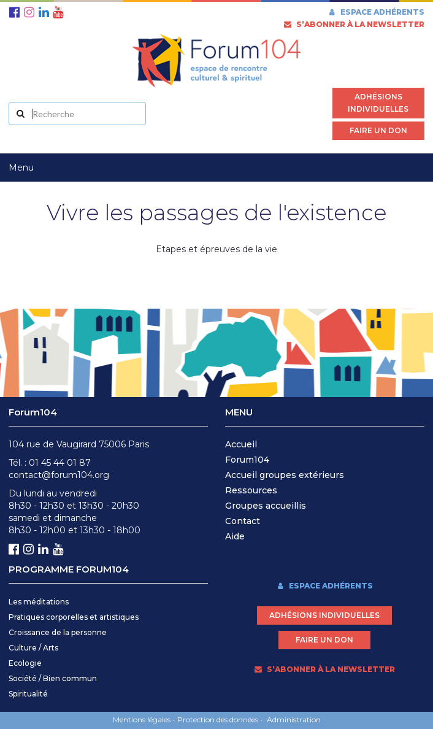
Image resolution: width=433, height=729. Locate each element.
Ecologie (25, 663)
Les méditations (39, 601)
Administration (294, 719)
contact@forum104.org (59, 474)
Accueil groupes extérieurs (284, 474)
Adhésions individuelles (378, 103)
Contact (242, 520)
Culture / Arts (33, 647)
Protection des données (217, 719)
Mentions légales (142, 719)
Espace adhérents (376, 12)
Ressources (251, 490)
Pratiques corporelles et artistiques (74, 617)
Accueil (241, 444)
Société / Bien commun (53, 678)
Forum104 (247, 459)
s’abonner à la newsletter (353, 24)
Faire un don (378, 130)
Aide (235, 536)
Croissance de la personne (58, 632)
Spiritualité (28, 693)
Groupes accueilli (263, 505)
